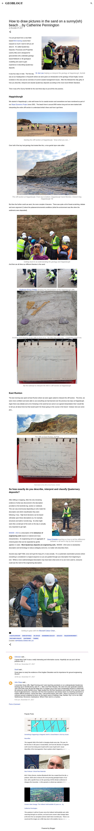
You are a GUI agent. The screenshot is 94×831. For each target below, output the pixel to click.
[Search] (91, 3)
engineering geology (48, 635)
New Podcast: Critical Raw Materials (35, 771)
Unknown (18, 657)
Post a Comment (14, 704)
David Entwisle (26, 635)
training (35, 638)
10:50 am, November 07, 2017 (25, 677)
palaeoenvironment (70, 635)
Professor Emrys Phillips (28, 290)
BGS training (17, 41)
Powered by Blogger (47, 828)
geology (59, 635)
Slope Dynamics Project (20, 104)
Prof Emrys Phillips (15, 638)
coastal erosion (15, 635)
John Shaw (18, 682)
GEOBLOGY (14, 3)
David (16, 669)
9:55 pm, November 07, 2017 (24, 700)
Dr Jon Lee (40, 73)
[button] (10, 32)
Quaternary (27, 638)
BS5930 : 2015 (14, 533)
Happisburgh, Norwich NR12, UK (24, 640)
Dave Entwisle (52, 539)
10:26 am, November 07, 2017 (25, 664)
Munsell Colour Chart (47, 631)
